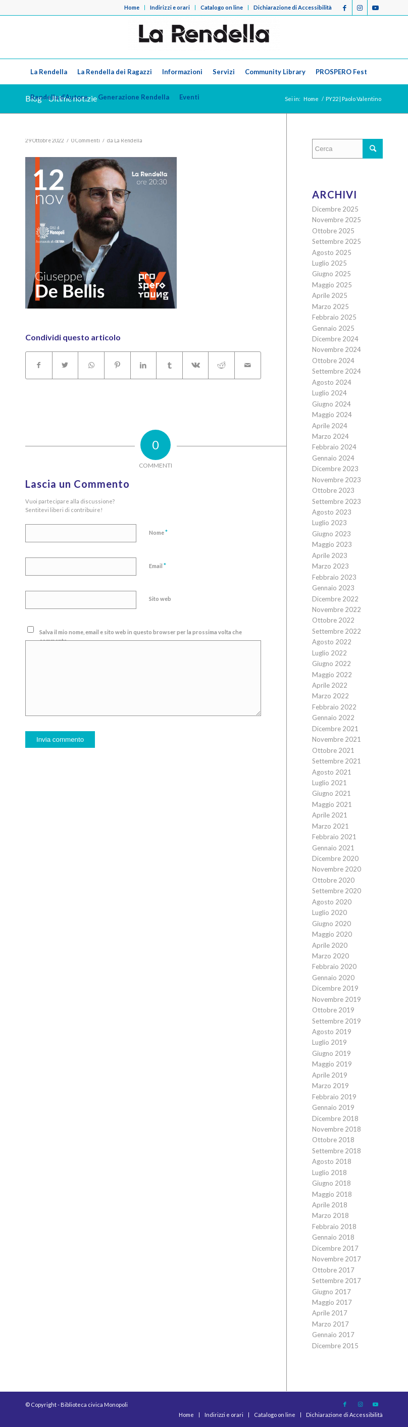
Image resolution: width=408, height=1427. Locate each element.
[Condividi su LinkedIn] (144, 365)
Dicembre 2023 (335, 469)
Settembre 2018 (336, 1151)
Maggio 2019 (332, 1064)
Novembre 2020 (336, 869)
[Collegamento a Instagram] (359, 7)
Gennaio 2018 (333, 1237)
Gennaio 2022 (333, 718)
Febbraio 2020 (334, 966)
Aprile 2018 (329, 1205)
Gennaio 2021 (333, 848)
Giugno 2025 (331, 274)
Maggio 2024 (332, 415)
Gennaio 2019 (333, 1107)
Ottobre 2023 (333, 490)
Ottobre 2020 (333, 880)
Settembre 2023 (336, 501)
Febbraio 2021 (334, 837)
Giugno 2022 (331, 663)
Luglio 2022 (329, 653)
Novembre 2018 (336, 1129)
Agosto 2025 (331, 252)
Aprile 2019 (329, 1075)
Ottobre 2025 (333, 231)
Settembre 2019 (336, 1021)
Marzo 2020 (330, 956)
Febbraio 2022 (334, 707)
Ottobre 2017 (333, 1270)
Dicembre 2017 (335, 1248)
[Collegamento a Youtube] (375, 7)
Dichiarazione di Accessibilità (292, 7)
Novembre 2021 (336, 739)
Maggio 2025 (332, 285)
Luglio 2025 (329, 263)
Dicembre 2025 (335, 209)
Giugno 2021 (331, 793)
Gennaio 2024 (333, 458)
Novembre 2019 (336, 999)
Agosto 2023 (331, 512)
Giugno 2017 (331, 1292)
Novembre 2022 (336, 609)
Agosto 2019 (331, 1032)
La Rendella (128, 140)
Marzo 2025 (330, 306)
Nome (158, 532)
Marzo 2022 (330, 696)
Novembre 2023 (336, 480)
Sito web (160, 598)
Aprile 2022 (329, 685)
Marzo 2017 (330, 1324)
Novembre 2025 (336, 220)
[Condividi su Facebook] (39, 365)
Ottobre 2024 (333, 360)
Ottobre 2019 (333, 1010)
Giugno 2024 (331, 404)
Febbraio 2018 (334, 1226)
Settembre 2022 (336, 631)
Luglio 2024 (329, 393)
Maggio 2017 (332, 1302)
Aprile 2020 (329, 945)
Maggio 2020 (332, 934)
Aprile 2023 (329, 555)
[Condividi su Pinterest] (117, 365)
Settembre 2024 (336, 371)
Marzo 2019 (330, 1086)
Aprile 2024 (329, 426)
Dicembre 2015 (335, 1346)
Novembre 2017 (336, 1259)
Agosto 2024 (331, 382)
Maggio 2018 (332, 1194)
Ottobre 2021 (333, 750)
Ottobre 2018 (333, 1140)
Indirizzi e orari (170, 7)
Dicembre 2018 (335, 1118)
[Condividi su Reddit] (221, 365)
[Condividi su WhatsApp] (91, 365)
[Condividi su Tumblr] (169, 365)
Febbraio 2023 (334, 577)
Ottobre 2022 (333, 620)
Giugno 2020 (331, 924)
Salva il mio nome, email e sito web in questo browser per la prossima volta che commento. (140, 636)
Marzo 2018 (330, 1215)
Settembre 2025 (336, 241)
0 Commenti (85, 140)
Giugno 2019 (331, 1053)
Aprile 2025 (329, 295)
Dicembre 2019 (335, 988)
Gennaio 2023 (333, 588)
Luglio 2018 (329, 1172)
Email (157, 566)
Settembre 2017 (336, 1281)
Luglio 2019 (329, 1042)
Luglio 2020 (329, 912)
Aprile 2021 (329, 815)
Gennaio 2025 (333, 328)
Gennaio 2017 (333, 1335)
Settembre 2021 (336, 761)
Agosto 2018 (331, 1161)
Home (131, 7)
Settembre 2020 (336, 891)
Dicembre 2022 (335, 599)
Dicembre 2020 (335, 858)
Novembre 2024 (336, 349)
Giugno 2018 (331, 1183)
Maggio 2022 (332, 675)
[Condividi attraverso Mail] (248, 365)
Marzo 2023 (330, 566)
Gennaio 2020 (333, 978)
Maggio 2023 (332, 544)
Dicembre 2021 (335, 729)
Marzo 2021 (330, 826)
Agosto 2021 (331, 772)
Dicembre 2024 (335, 339)
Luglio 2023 (329, 523)
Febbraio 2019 (334, 1097)
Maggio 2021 (332, 804)
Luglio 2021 (329, 783)
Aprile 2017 (329, 1313)
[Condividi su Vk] (196, 365)
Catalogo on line (221, 7)
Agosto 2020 (331, 902)
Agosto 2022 (331, 642)
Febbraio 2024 (334, 447)
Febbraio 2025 (334, 317)
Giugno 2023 (331, 534)
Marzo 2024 (330, 436)
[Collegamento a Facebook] (344, 7)
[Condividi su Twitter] (65, 365)
